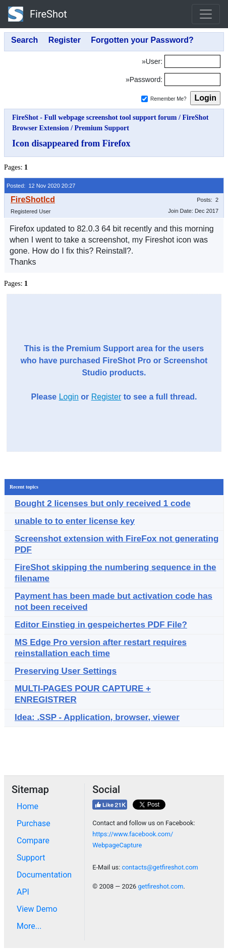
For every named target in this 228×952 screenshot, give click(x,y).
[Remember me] (144, 99)
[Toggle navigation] (206, 14)
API (23, 892)
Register (106, 396)
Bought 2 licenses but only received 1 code (103, 503)
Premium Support (102, 128)
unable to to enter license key (75, 521)
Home (27, 806)
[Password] (192, 79)
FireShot (37, 14)
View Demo (37, 909)
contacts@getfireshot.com (160, 867)
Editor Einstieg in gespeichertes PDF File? (101, 624)
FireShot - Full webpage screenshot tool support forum (94, 117)
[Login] (192, 61)
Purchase (33, 823)
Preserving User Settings (66, 671)
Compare (33, 840)
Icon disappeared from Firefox (71, 143)
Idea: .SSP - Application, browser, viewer (97, 717)
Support (31, 857)
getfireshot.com (160, 886)
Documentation (44, 875)
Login (69, 396)
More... (29, 926)
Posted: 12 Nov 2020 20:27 (41, 186)
